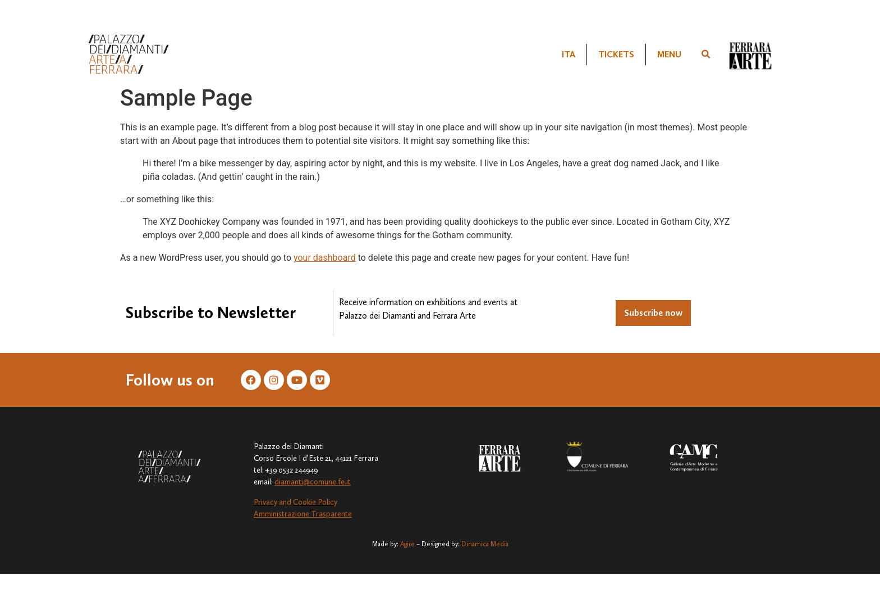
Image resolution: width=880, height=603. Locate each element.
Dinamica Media (484, 544)
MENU (669, 54)
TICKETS (616, 54)
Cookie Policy (315, 502)
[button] (706, 54)
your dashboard (325, 257)
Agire (407, 544)
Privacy (265, 502)
